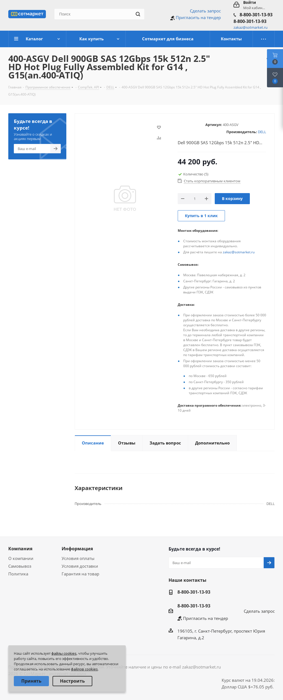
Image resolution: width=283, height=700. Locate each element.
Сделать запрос (205, 11)
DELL (262, 131)
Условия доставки (80, 566)
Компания (20, 549)
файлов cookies (84, 669)
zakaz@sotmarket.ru (239, 252)
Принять (31, 681)
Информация (77, 549)
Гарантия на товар (80, 574)
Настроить (72, 681)
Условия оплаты (78, 558)
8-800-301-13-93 (256, 15)
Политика (18, 574)
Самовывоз (19, 566)
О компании (20, 558)
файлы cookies (64, 653)
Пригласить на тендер (198, 17)
